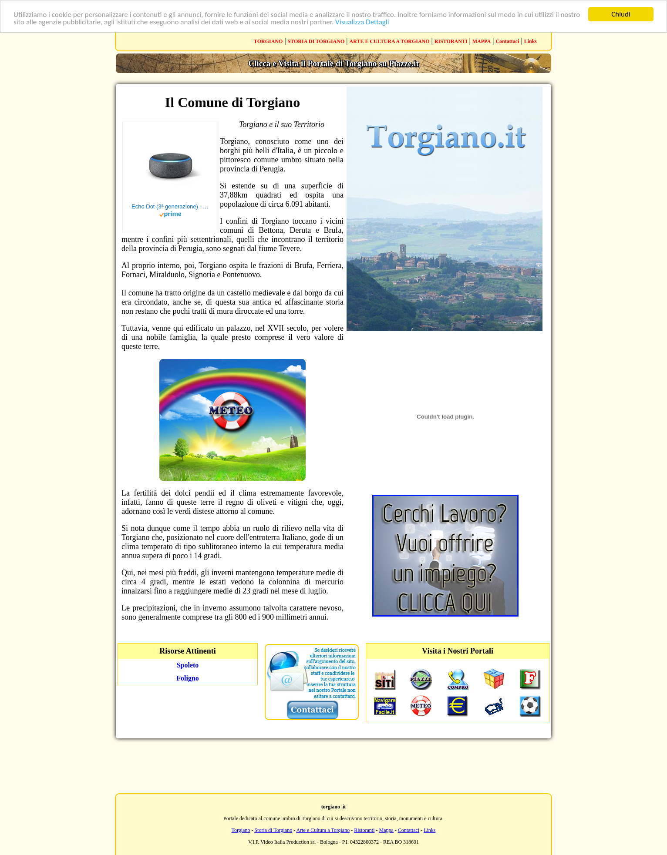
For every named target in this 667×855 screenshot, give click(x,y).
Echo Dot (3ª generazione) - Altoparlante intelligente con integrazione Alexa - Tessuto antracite (170, 206)
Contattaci (507, 41)
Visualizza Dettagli (362, 22)
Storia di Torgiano (273, 830)
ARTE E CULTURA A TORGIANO (390, 41)
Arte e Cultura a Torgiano (323, 830)
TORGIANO (268, 41)
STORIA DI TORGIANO (316, 41)
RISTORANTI (451, 41)
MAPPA (481, 41)
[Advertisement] (333, 765)
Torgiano (240, 830)
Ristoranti (364, 830)
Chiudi (620, 14)
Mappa (386, 830)
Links (530, 41)
